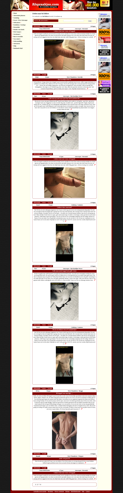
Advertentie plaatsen (18, 15)
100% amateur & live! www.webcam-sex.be (104, 16)
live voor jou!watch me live (104, 47)
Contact (88, 491)
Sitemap (67, 491)
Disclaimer (50, 491)
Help (14, 46)
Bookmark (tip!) (17, 48)
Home (14, 13)
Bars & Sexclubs (17, 36)
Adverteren (16, 43)
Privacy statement (59, 491)
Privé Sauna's (16, 32)
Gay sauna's (16, 39)
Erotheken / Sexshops (19, 25)
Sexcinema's (16, 34)
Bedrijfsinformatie (76, 491)
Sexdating (15, 18)
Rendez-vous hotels (18, 29)
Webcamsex (16, 22)
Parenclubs (16, 27)
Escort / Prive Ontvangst (19, 20)
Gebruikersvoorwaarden (40, 491)
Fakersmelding (17, 41)
